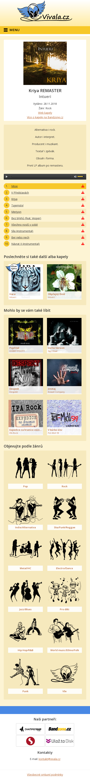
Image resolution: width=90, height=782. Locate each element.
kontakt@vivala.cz (49, 759)
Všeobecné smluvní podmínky (45, 774)
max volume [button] (75, 176)
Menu (14, 30)
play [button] (6, 176)
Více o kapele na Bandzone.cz (45, 117)
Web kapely (45, 113)
